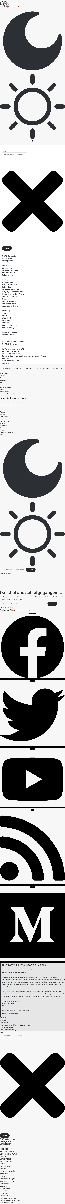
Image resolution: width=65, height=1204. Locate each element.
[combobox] (12, 1035)
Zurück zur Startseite (6, 607)
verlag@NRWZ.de (12, 1013)
